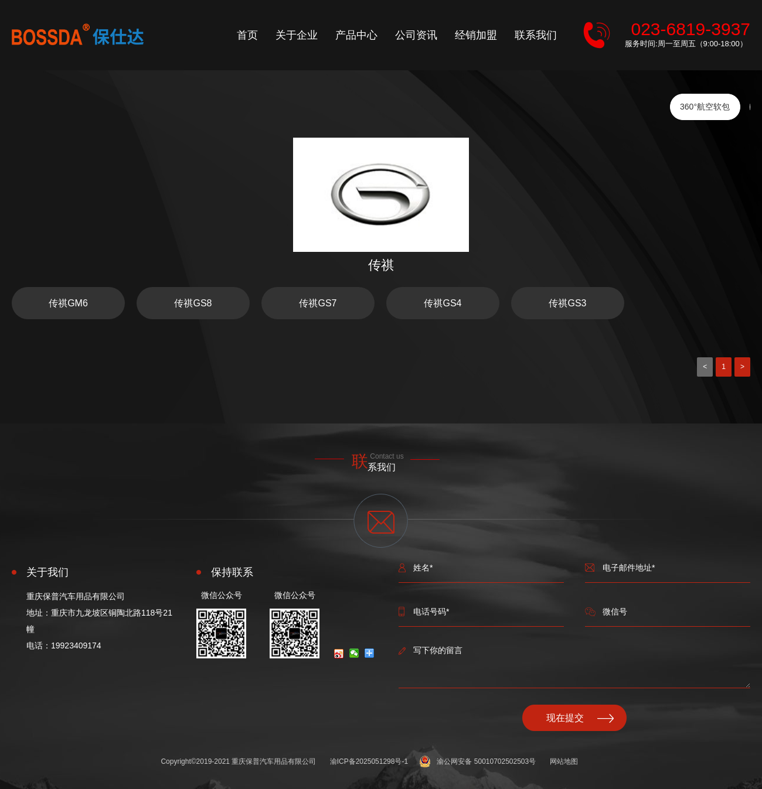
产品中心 (356, 35)
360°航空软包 (705, 106)
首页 (247, 35)
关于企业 (296, 35)
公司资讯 (416, 35)
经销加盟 (476, 35)
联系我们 (536, 35)
